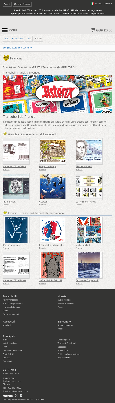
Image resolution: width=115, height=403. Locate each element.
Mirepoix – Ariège (47, 166)
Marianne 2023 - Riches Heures (18, 280)
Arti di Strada (9, 201)
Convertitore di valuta (12, 350)
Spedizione (62, 347)
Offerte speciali (64, 340)
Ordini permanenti (11, 314)
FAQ (5, 347)
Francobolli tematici (11, 307)
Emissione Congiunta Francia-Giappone (95, 280)
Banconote (64, 321)
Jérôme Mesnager (12, 245)
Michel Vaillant (83, 245)
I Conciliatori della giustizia (52, 245)
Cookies (6, 358)
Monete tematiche (66, 303)
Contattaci (7, 361)
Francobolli (17, 38)
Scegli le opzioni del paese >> (17, 47)
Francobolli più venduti (13, 303)
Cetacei (43, 201)
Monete (62, 296)
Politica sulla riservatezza (69, 354)
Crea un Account (22, 4)
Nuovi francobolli (10, 300)
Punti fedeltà (8, 354)
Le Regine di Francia (86, 201)
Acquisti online (64, 358)
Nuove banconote (65, 325)
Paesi (29, 38)
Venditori (7, 325)
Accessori (9, 321)
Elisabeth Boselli (84, 166)
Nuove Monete (64, 300)
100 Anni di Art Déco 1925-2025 (54, 280)
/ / (101, 3)
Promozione (63, 350)
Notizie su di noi (10, 343)
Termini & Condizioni (67, 343)
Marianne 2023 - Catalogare (16, 166)
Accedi (7, 4)
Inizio (6, 38)
